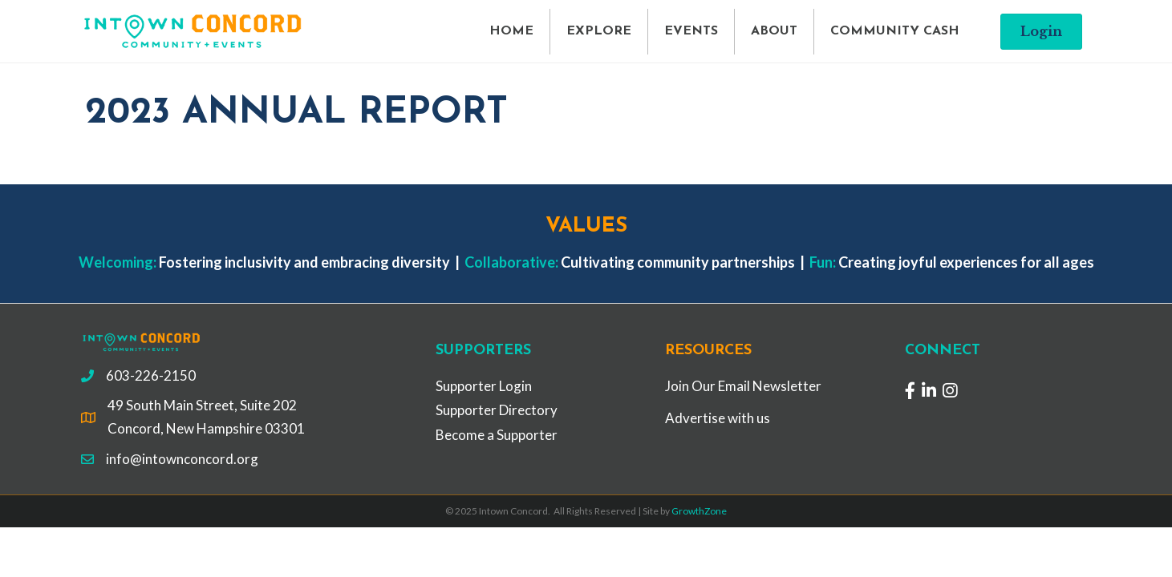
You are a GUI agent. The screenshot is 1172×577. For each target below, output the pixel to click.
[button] (1041, 32)
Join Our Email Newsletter (743, 385)
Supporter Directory (497, 409)
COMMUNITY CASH (894, 31)
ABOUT (774, 31)
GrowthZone (699, 511)
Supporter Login (484, 385)
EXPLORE (598, 31)
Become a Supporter (497, 434)
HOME (511, 31)
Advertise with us (717, 418)
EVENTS (691, 31)
